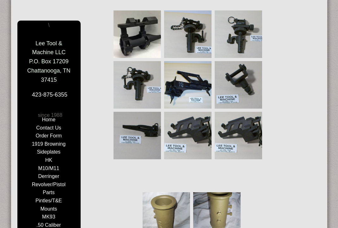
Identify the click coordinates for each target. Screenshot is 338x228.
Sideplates (49, 152)
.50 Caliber (48, 225)
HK (48, 160)
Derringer (48, 176)
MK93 (48, 216)
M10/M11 (48, 168)
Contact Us (48, 127)
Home (49, 119)
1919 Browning (49, 144)
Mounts (48, 209)
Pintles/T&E (48, 200)
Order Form (49, 135)
